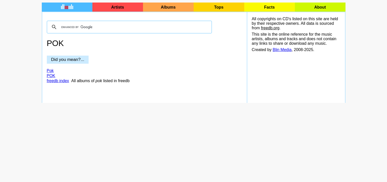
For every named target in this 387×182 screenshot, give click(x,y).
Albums (168, 7)
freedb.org (270, 28)
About (320, 7)
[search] (128, 27)
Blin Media (282, 50)
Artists (117, 7)
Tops (218, 7)
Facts (269, 7)
